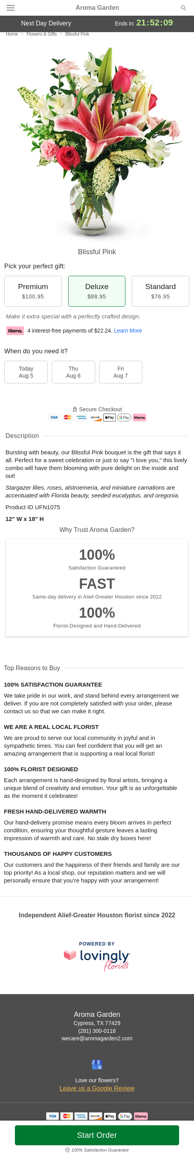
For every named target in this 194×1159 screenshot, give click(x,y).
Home (12, 34)
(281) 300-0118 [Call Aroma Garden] (97, 1031)
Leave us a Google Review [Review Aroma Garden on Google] (97, 1088)
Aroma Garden (97, 8)
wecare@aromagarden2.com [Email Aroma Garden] (97, 1038)
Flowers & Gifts (42, 34)
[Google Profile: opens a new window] (97, 1064)
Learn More (128, 330)
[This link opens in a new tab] (97, 956)
